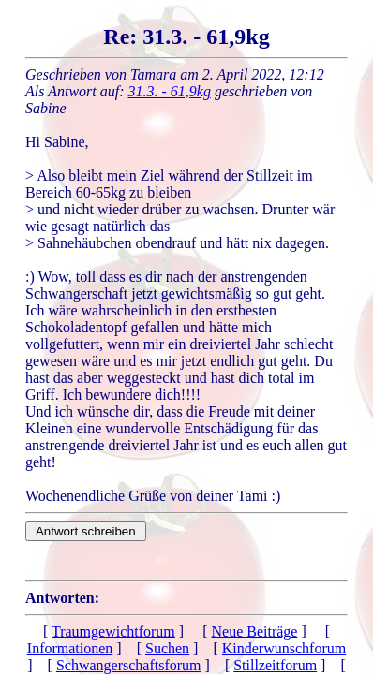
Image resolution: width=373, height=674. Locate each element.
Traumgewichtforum (113, 631)
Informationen (70, 648)
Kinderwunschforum (284, 648)
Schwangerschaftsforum (128, 665)
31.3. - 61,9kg (169, 91)
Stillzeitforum (275, 665)
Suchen (167, 648)
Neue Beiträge (254, 631)
